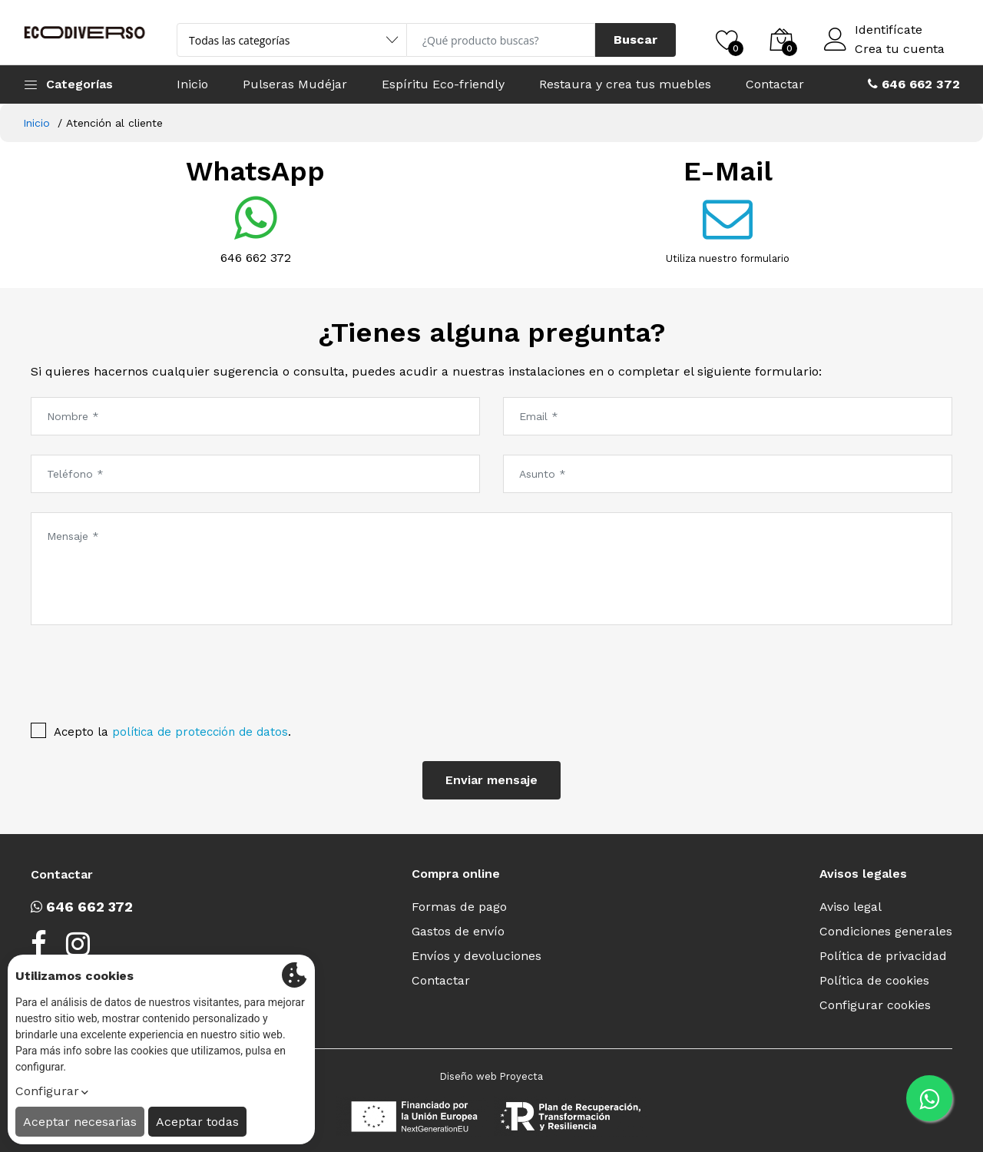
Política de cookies (874, 980)
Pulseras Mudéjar (295, 84)
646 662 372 (255, 257)
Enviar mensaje (491, 780)
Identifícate (888, 30)
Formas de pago (459, 906)
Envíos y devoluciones (476, 955)
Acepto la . (172, 732)
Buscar (635, 39)
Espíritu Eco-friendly (443, 84)
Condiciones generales (885, 931)
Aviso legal (850, 906)
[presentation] (130, 669)
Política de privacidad (883, 955)
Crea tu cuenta (900, 49)
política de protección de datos (200, 732)
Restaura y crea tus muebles (625, 84)
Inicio (192, 84)
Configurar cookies (875, 1005)
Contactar (775, 84)
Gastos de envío (458, 931)
